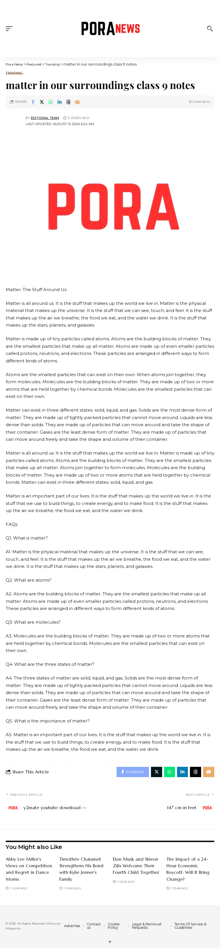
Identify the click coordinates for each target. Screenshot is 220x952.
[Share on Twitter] (42, 101)
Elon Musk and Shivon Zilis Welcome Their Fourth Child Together (136, 866)
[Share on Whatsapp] (51, 101)
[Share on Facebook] (33, 101)
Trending (14, 73)
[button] (10, 28)
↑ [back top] (110, 943)
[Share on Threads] (68, 101)
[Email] (77, 101)
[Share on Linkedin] (60, 101)
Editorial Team (45, 118)
